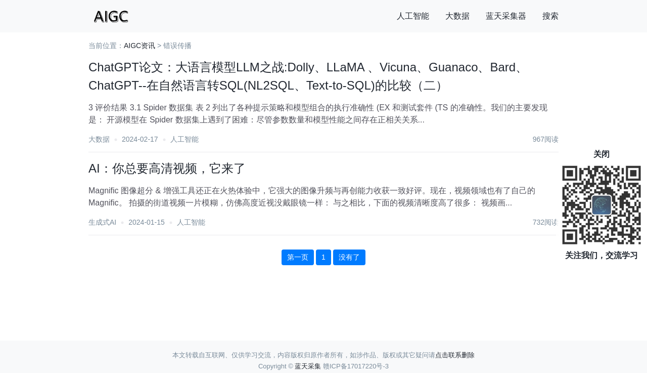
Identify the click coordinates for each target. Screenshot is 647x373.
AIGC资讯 (139, 46)
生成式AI (102, 222)
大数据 (457, 16)
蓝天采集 (308, 366)
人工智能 (413, 16)
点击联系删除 (455, 355)
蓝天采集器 (506, 16)
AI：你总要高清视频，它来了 (167, 168)
